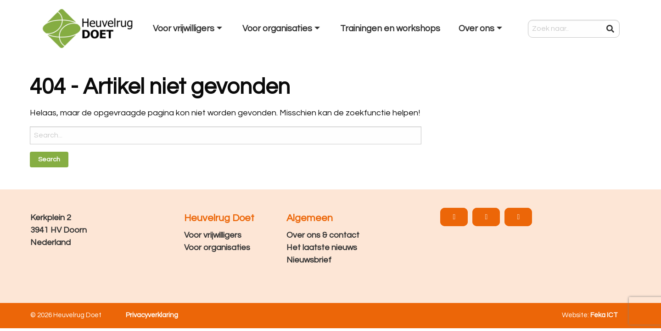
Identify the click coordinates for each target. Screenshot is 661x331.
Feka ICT (604, 315)
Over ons (476, 28)
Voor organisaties (277, 28)
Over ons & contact (322, 235)
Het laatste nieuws (321, 247)
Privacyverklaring (152, 315)
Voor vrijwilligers (183, 28)
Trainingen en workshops (390, 28)
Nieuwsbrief (308, 260)
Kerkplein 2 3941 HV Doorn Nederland (58, 230)
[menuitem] (188, 28)
